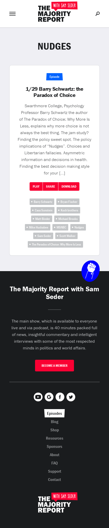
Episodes (54, 413)
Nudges (79, 227)
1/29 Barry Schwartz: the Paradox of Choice (54, 92)
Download (69, 186)
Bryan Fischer (68, 202)
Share (50, 186)
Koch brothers (69, 210)
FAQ (54, 463)
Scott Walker (67, 236)
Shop (54, 430)
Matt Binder (42, 219)
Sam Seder (44, 236)
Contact (54, 479)
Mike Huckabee (38, 227)
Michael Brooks (68, 219)
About (54, 454)
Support (54, 471)
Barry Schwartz (43, 202)
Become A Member (54, 365)
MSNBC (61, 227)
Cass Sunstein (43, 210)
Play (36, 186)
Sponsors (54, 446)
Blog (54, 421)
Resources (54, 438)
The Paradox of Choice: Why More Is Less (56, 244)
